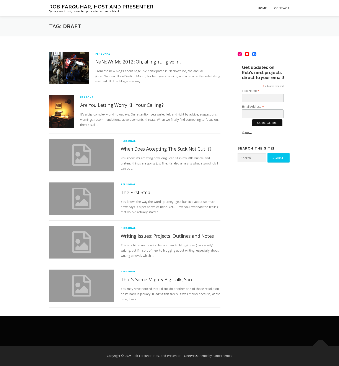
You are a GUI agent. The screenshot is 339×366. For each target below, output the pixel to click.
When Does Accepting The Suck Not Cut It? (166, 148)
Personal (103, 53)
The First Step (135, 192)
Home (262, 8)
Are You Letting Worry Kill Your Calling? (121, 105)
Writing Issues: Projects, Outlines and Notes (167, 236)
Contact (282, 8)
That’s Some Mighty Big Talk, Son (156, 279)
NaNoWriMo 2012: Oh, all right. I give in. (138, 61)
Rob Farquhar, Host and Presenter (101, 7)
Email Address (253, 107)
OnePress (191, 356)
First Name (250, 91)
